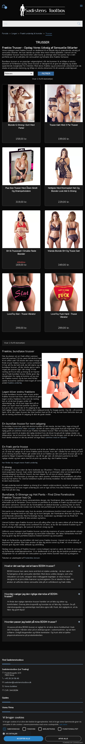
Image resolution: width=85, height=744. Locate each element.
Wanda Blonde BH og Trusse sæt (64, 251)
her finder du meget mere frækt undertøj (19, 462)
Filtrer (46, 73)
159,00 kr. (21, 139)
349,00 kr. (63, 265)
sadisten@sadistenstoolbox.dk (17, 682)
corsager (31, 428)
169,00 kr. (21, 265)
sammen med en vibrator (56, 437)
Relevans (19, 73)
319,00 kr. (21, 202)
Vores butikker (10, 686)
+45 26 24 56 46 (11, 678)
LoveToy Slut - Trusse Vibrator (21, 314)
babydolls (18, 428)
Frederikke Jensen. (32, 558)
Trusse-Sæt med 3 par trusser (64, 125)
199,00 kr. (63, 139)
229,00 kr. (63, 202)
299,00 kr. (21, 328)
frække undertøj (15, 383)
